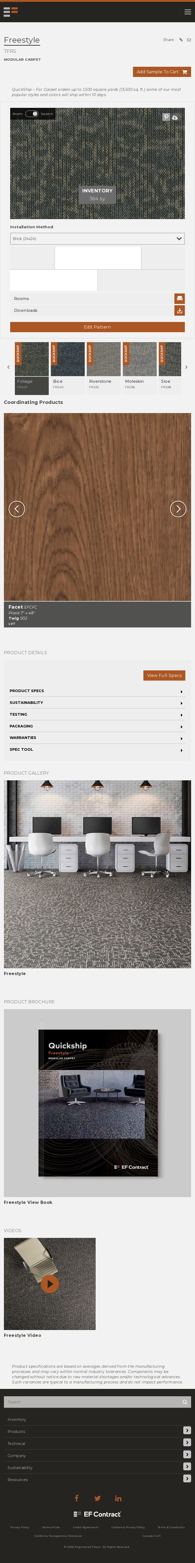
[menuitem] (97, 1419)
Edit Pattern (97, 327)
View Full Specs (164, 675)
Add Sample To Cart (158, 71)
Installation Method (31, 226)
